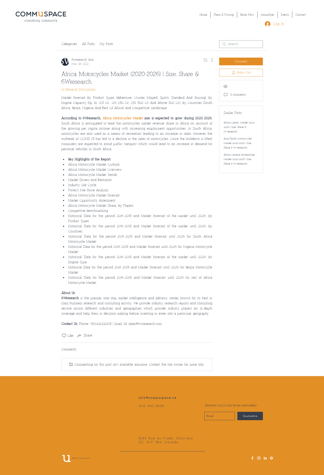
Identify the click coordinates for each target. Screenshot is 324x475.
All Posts (88, 44)
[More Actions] (209, 60)
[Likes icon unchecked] (64, 335)
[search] (241, 44)
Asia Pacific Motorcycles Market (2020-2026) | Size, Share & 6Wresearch (238, 143)
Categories (69, 44)
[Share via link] (84, 335)
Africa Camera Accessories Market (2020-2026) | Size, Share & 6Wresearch (239, 159)
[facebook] (252, 458)
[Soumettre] (250, 416)
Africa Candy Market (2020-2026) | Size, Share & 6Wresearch (239, 127)
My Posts (106, 44)
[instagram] (259, 458)
